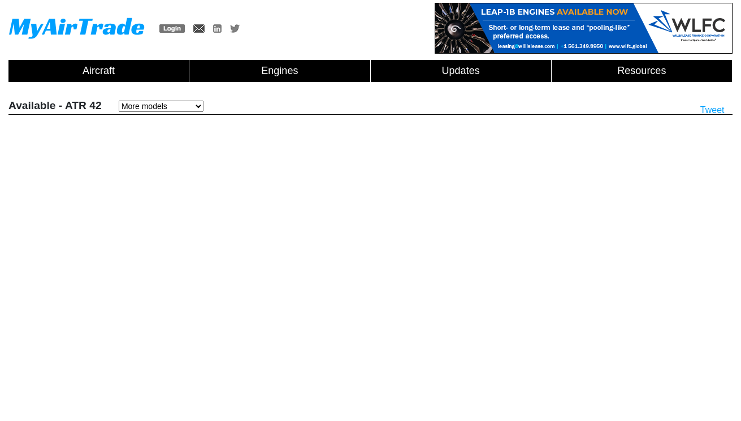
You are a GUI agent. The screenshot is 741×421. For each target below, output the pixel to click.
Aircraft (99, 70)
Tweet (712, 110)
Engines (279, 70)
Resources (641, 70)
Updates (461, 70)
